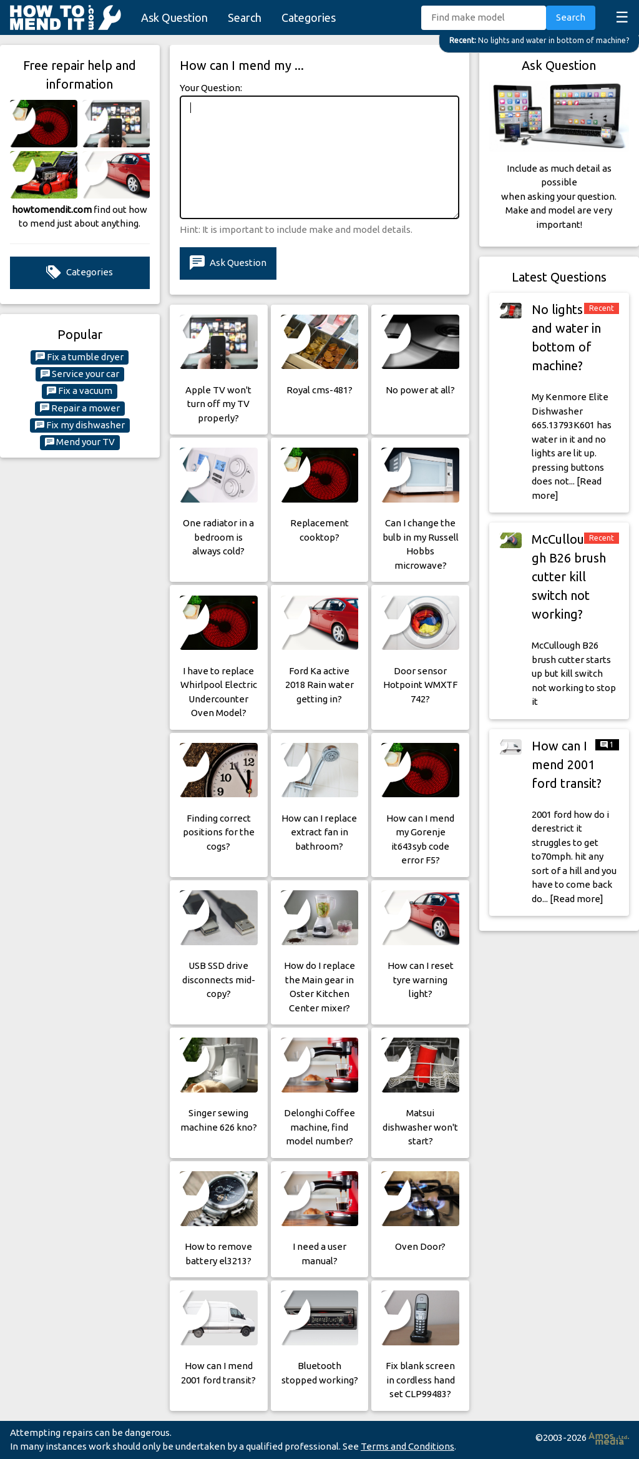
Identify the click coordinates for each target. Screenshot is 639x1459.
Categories (308, 17)
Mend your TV (80, 442)
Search (244, 17)
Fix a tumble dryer (80, 357)
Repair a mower (80, 408)
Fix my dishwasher (80, 425)
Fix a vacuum (79, 390)
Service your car (80, 374)
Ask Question (174, 17)
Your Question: (211, 87)
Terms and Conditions (407, 1446)
